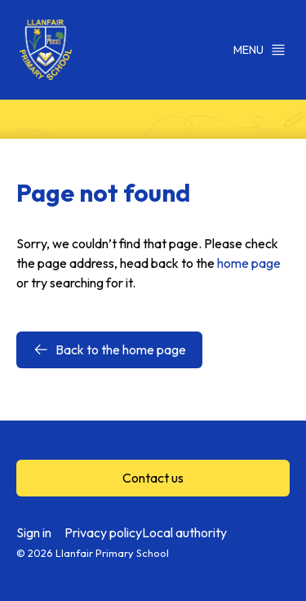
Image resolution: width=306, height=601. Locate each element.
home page (249, 263)
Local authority (184, 532)
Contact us (153, 478)
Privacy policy (103, 532)
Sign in (33, 532)
